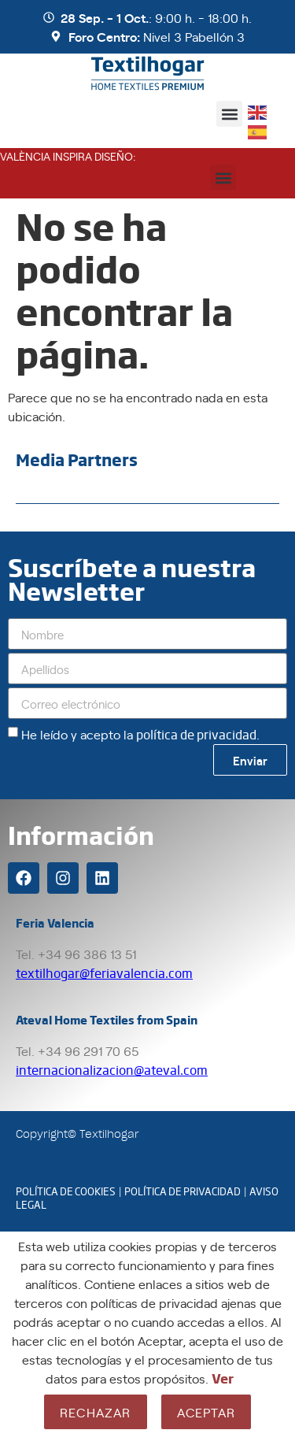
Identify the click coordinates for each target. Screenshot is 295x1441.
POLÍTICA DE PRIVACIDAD (182, 1191)
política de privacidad (196, 734)
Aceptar (206, 1412)
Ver (223, 1378)
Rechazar (95, 1412)
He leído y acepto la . (140, 734)
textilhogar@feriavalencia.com (104, 973)
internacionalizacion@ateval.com (112, 1070)
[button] (229, 114)
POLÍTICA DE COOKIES (66, 1191)
